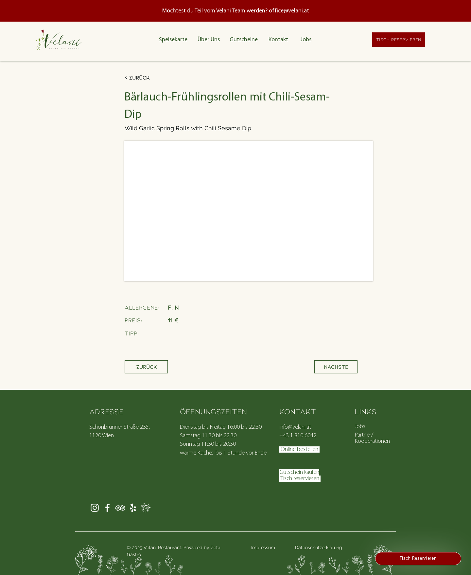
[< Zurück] (156, 77)
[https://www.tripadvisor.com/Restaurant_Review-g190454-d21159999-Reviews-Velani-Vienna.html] (120, 507)
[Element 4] (145, 507)
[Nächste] (336, 366)
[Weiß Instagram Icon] (94, 507)
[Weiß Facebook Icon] (107, 507)
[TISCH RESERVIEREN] (398, 39)
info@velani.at (295, 427)
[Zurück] (146, 366)
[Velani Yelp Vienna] (133, 507)
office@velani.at (289, 11)
